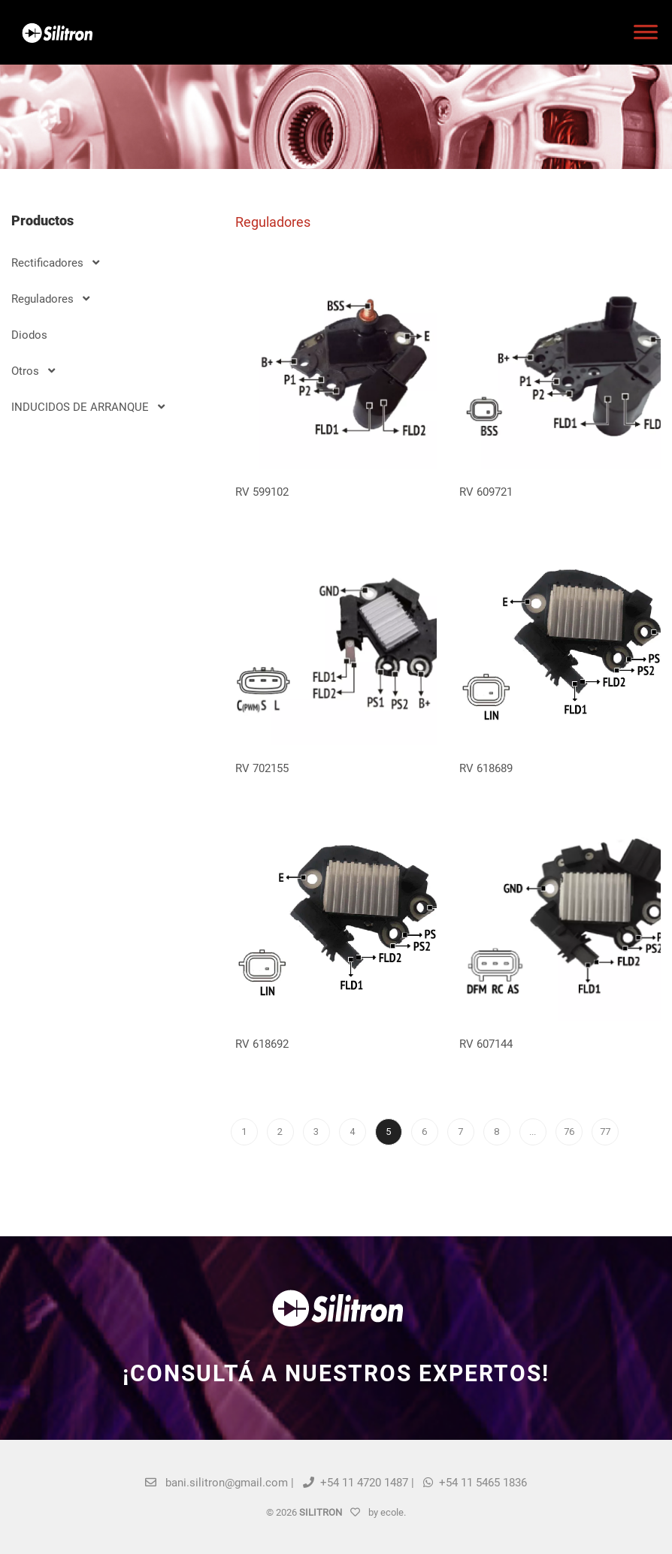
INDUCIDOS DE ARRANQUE (88, 407)
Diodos (29, 335)
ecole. (393, 1512)
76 (569, 1131)
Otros (33, 371)
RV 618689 (486, 768)
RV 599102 (262, 492)
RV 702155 (262, 768)
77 (605, 1131)
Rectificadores (55, 263)
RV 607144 (486, 1044)
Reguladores (50, 299)
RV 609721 (486, 492)
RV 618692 (262, 1044)
